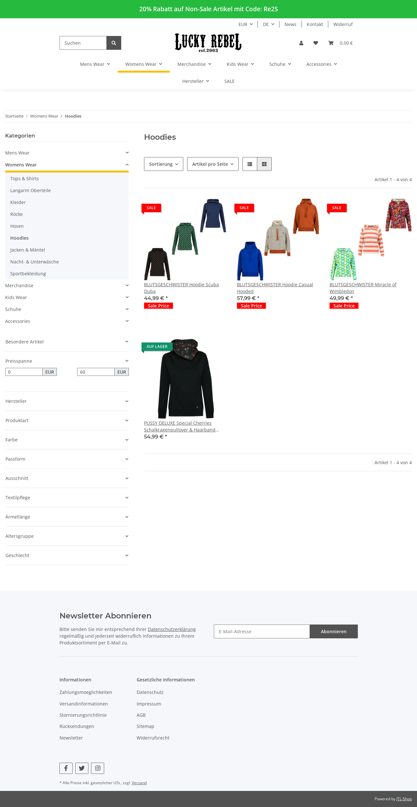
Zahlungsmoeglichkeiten (85, 692)
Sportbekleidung (28, 273)
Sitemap (145, 726)
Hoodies (19, 238)
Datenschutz (150, 692)
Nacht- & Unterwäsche (34, 262)
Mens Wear (17, 153)
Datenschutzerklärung (172, 629)
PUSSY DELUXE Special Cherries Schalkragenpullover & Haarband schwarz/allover (179, 426)
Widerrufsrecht (153, 738)
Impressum (149, 704)
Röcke (16, 214)
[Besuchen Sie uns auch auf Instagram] (97, 768)
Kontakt (315, 24)
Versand (139, 782)
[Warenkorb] (340, 43)
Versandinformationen (83, 704)
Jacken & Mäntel (27, 250)
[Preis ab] (24, 372)
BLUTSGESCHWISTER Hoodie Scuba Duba (181, 287)
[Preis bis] (96, 372)
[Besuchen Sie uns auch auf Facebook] (66, 768)
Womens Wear (21, 165)
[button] (301, 43)
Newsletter (71, 738)
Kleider (18, 202)
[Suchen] (83, 43)
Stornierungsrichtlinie (83, 715)
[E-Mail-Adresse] (262, 631)
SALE (229, 81)
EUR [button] (243, 24)
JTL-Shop (404, 799)
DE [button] (266, 24)
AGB (141, 715)
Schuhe (13, 309)
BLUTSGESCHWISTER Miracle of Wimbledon (363, 287)
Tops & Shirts (24, 178)
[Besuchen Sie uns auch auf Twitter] (81, 768)
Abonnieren (334, 631)
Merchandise (19, 285)
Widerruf (343, 24)
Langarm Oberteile (30, 190)
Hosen (17, 226)
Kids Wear (16, 297)
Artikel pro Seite (210, 164)
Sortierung (161, 164)
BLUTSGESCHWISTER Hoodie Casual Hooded (275, 287)
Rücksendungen (76, 726)
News (290, 24)
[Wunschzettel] (315, 43)
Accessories (17, 321)
